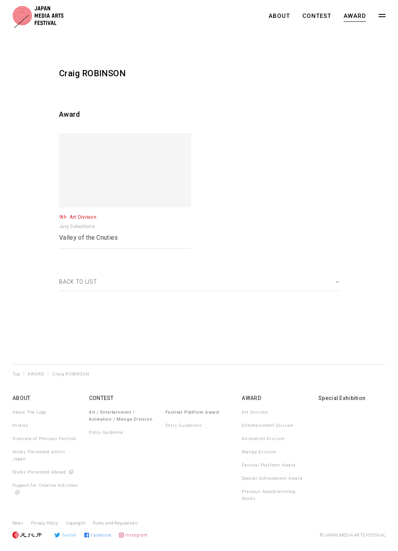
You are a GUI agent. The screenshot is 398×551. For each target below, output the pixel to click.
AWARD (355, 15)
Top (16, 374)
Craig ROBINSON (70, 374)
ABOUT (279, 15)
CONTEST (316, 15)
